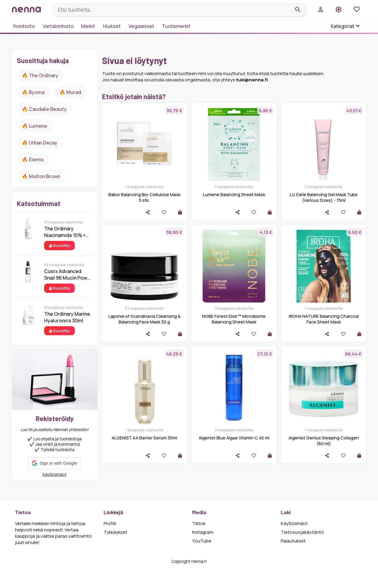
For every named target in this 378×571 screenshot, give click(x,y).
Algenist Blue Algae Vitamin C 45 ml (234, 438)
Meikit (88, 26)
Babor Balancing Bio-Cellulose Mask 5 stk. (144, 197)
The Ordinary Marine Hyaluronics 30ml (67, 317)
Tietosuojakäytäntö (302, 532)
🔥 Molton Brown (41, 176)
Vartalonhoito (58, 26)
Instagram (202, 532)
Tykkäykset (115, 532)
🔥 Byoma (33, 92)
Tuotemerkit (176, 26)
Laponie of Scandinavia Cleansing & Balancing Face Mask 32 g (144, 319)
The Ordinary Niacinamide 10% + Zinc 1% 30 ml (65, 231)
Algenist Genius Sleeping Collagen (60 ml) (324, 440)
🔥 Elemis (33, 159)
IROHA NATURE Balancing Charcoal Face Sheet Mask (324, 319)
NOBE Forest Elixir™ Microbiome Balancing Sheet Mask (234, 319)
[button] (54, 463)
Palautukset (293, 541)
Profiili (110, 523)
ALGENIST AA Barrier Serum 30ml (144, 438)
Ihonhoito (24, 26)
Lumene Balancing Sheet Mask (234, 194)
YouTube (201, 541)
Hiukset (112, 26)
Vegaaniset (141, 26)
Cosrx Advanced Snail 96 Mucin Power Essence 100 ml (68, 274)
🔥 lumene (34, 126)
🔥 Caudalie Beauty (44, 109)
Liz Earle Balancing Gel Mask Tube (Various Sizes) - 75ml (324, 197)
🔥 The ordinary (40, 75)
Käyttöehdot (55, 474)
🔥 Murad (70, 92)
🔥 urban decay (39, 142)
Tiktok (198, 523)
